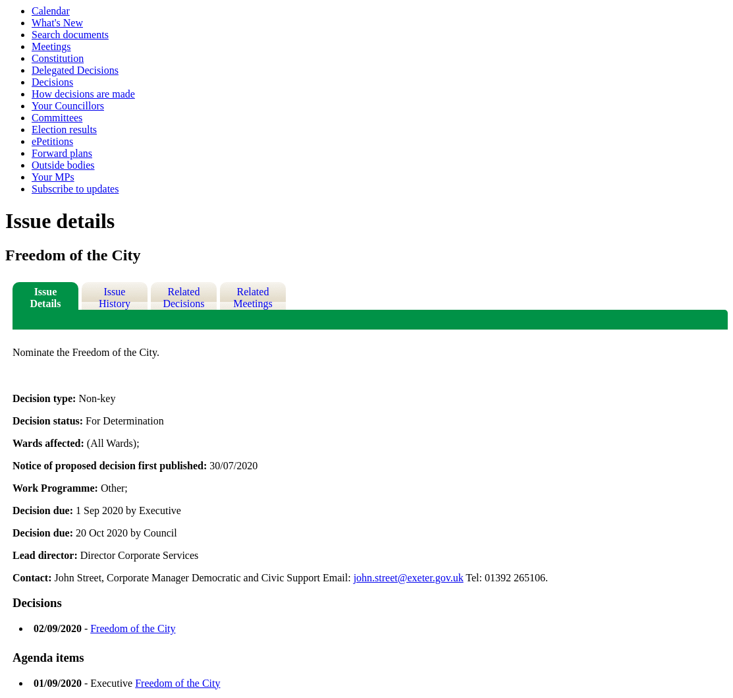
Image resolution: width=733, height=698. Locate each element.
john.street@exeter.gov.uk (409, 577)
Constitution (58, 58)
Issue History (114, 297)
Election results (64, 129)
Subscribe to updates (75, 188)
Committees (57, 117)
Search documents (70, 34)
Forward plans (62, 153)
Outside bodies (63, 165)
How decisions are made (83, 94)
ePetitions (52, 141)
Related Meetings (253, 297)
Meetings (51, 46)
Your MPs (53, 177)
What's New (57, 22)
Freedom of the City (132, 628)
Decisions (52, 82)
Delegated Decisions (75, 70)
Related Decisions (183, 297)
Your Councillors (68, 105)
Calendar (51, 10)
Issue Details (45, 297)
